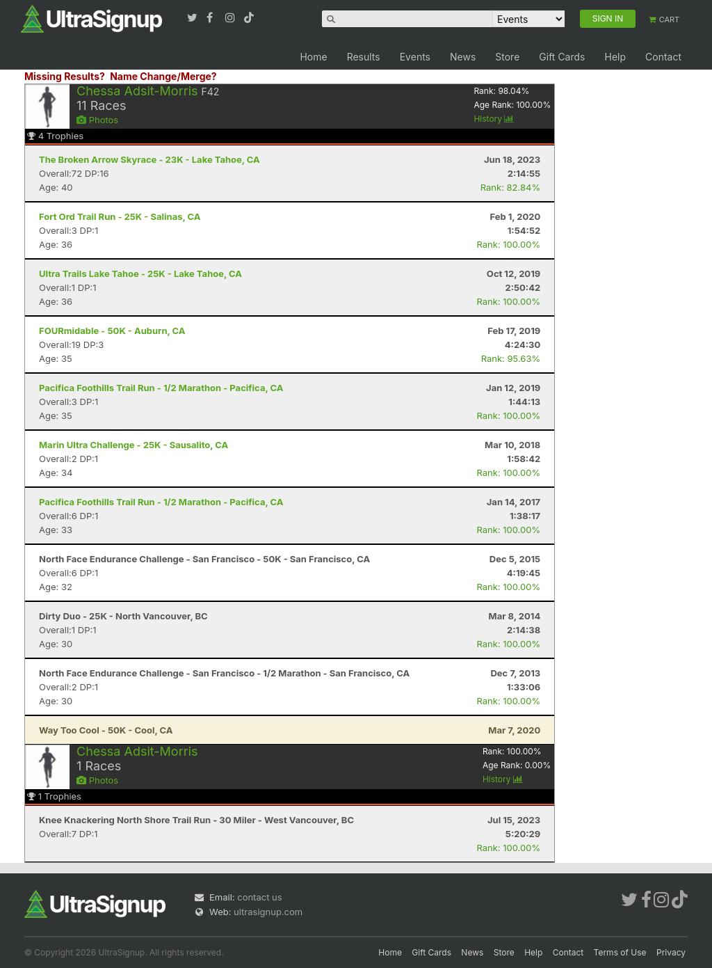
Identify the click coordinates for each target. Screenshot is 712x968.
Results (363, 57)
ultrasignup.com (268, 911)
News (463, 57)
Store (507, 57)
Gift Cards (562, 57)
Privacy (671, 952)
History (494, 118)
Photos (97, 119)
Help (615, 57)
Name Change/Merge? (163, 76)
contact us (259, 897)
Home (313, 57)
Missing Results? (64, 76)
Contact (663, 57)
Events (415, 57)
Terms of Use (620, 952)
